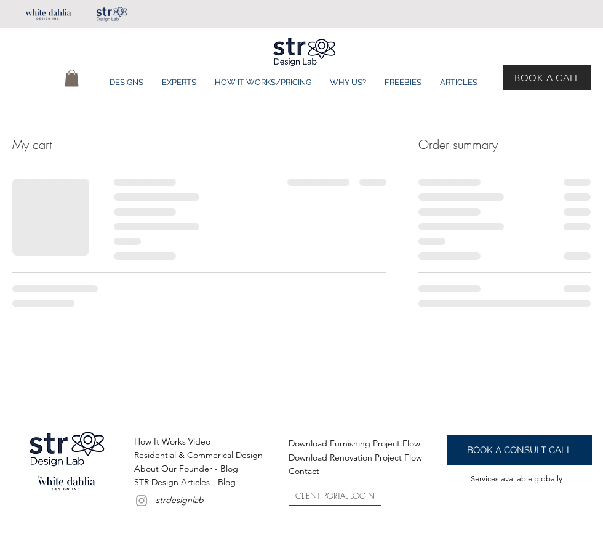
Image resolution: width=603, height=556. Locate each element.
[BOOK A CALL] (547, 77)
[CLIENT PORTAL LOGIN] (335, 496)
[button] (72, 78)
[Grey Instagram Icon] (141, 500)
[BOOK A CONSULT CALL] (519, 450)
